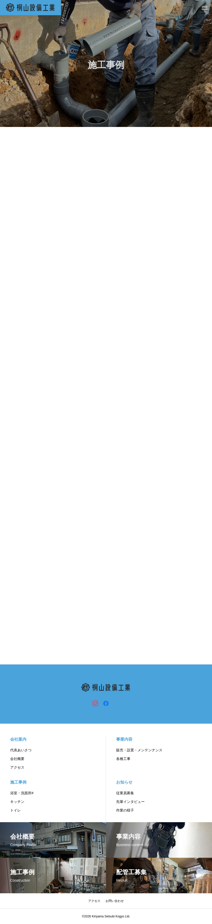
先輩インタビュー (130, 802)
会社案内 (18, 739)
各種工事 (123, 759)
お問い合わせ (114, 901)
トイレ (15, 810)
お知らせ (124, 782)
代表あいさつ (21, 750)
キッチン (17, 802)
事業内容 (124, 739)
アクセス (17, 767)
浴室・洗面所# (22, 793)
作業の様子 (125, 810)
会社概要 (17, 759)
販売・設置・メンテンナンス (139, 750)
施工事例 (18, 782)
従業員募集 (125, 793)
